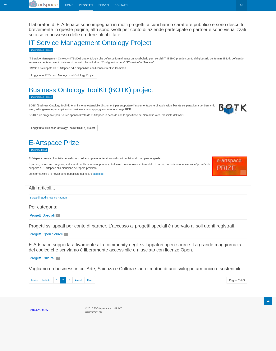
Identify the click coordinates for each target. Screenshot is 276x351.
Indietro (46, 280)
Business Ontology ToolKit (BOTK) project (91, 90)
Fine (89, 280)
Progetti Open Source (46, 234)
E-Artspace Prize (54, 142)
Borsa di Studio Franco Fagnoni (48, 197)
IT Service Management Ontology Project (90, 42)
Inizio (34, 280)
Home (69, 5)
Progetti (86, 5)
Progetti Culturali (42, 258)
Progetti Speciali (42, 215)
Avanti (78, 280)
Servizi (104, 5)
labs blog (98, 173)
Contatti (121, 5)
